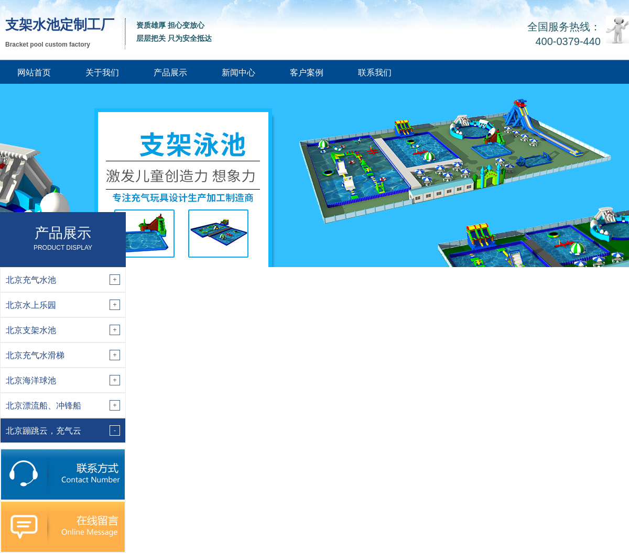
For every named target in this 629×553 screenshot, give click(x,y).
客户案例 (306, 72)
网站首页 (34, 72)
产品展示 (170, 72)
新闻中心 (238, 72)
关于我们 (102, 72)
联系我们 (375, 72)
